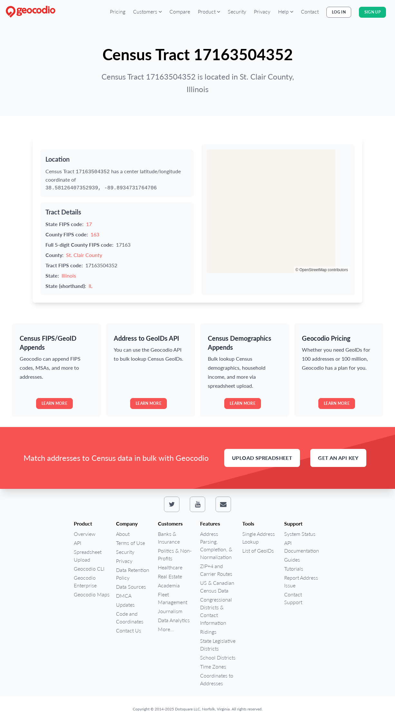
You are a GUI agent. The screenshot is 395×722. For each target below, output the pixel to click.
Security (237, 11)
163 (95, 234)
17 (89, 224)
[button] (147, 11)
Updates (125, 605)
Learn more (54, 403)
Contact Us (128, 630)
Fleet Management (172, 598)
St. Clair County (84, 255)
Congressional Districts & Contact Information (216, 611)
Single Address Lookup (258, 538)
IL (90, 286)
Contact (310, 11)
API (77, 543)
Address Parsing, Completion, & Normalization (216, 545)
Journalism (170, 611)
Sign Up (372, 12)
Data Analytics (174, 620)
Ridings (208, 632)
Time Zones (213, 666)
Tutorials (293, 568)
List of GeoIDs (258, 550)
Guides (292, 559)
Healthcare (170, 567)
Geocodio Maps (92, 594)
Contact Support (293, 598)
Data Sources (131, 587)
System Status (299, 534)
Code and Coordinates (129, 617)
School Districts (218, 657)
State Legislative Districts (218, 644)
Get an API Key (338, 458)
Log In (339, 12)
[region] (278, 211)
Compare (179, 11)
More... (166, 629)
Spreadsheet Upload (87, 556)
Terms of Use (130, 543)
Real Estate (170, 576)
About (123, 534)
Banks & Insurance (169, 538)
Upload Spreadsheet (262, 458)
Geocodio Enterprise (85, 581)
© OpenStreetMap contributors (321, 270)
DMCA (123, 596)
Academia (169, 585)
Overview (84, 534)
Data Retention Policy (132, 574)
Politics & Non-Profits (175, 554)
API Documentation (301, 547)
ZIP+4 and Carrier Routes (216, 570)
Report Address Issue (301, 581)
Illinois (69, 275)
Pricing (117, 11)
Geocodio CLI (89, 568)
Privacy (262, 11)
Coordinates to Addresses (216, 679)
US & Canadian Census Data (217, 587)
